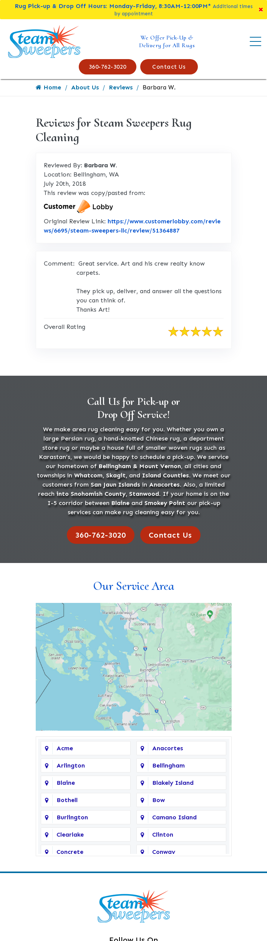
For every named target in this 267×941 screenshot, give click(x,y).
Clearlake (70, 834)
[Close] (261, 9)
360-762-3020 (107, 66)
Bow (158, 800)
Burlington (72, 817)
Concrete (69, 851)
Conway (163, 851)
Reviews (121, 87)
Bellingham (168, 765)
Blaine (65, 782)
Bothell (67, 800)
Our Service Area (133, 585)
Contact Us (169, 66)
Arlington (70, 765)
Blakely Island (173, 782)
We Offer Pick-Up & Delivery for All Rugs (167, 41)
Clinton (162, 834)
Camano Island (174, 817)
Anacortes (167, 748)
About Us (85, 87)
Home (48, 87)
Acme (64, 748)
